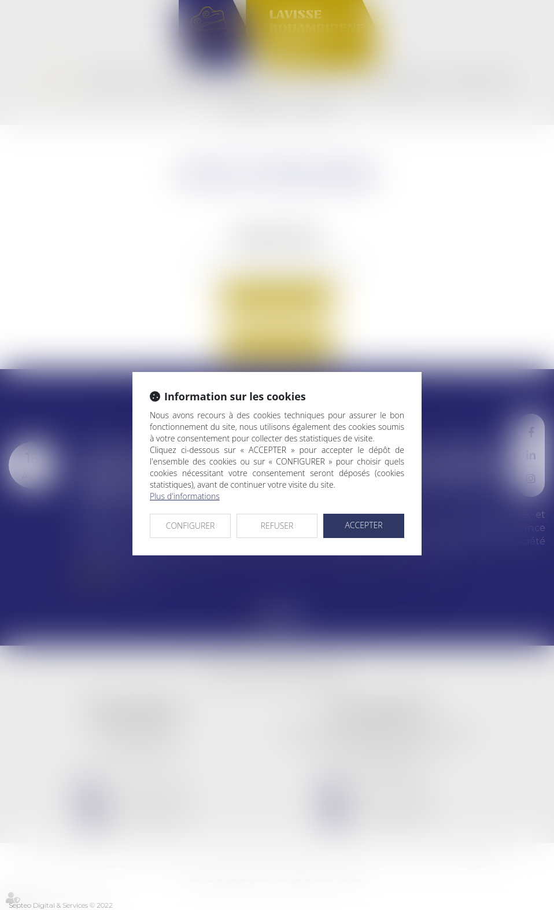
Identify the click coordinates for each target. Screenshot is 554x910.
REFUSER (277, 525)
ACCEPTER (363, 525)
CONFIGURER (190, 525)
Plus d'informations (185, 496)
